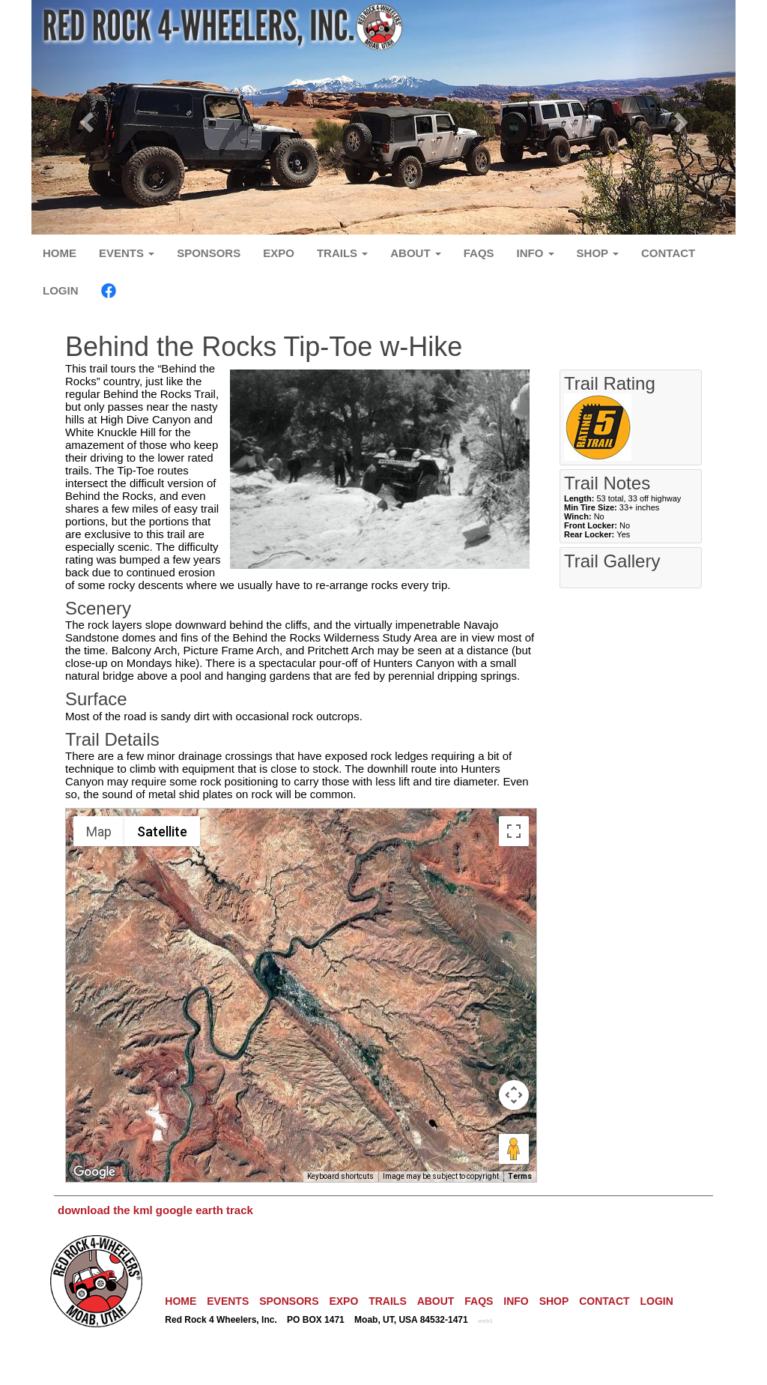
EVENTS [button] (126, 253)
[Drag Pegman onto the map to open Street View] (514, 1149)
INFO (515, 1301)
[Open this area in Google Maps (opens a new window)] (94, 1172)
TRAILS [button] (342, 253)
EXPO (278, 253)
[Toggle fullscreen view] (514, 831)
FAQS (479, 253)
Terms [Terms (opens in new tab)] (520, 1176)
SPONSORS (208, 253)
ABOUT (436, 1301)
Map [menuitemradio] (99, 831)
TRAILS (388, 1301)
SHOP (554, 1301)
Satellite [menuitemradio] (162, 831)
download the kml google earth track (155, 1210)
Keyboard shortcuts (340, 1176)
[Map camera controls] (514, 1095)
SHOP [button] (598, 253)
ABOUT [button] (415, 253)
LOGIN (61, 290)
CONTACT (668, 253)
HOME (59, 253)
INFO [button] (535, 253)
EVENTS (228, 1301)
